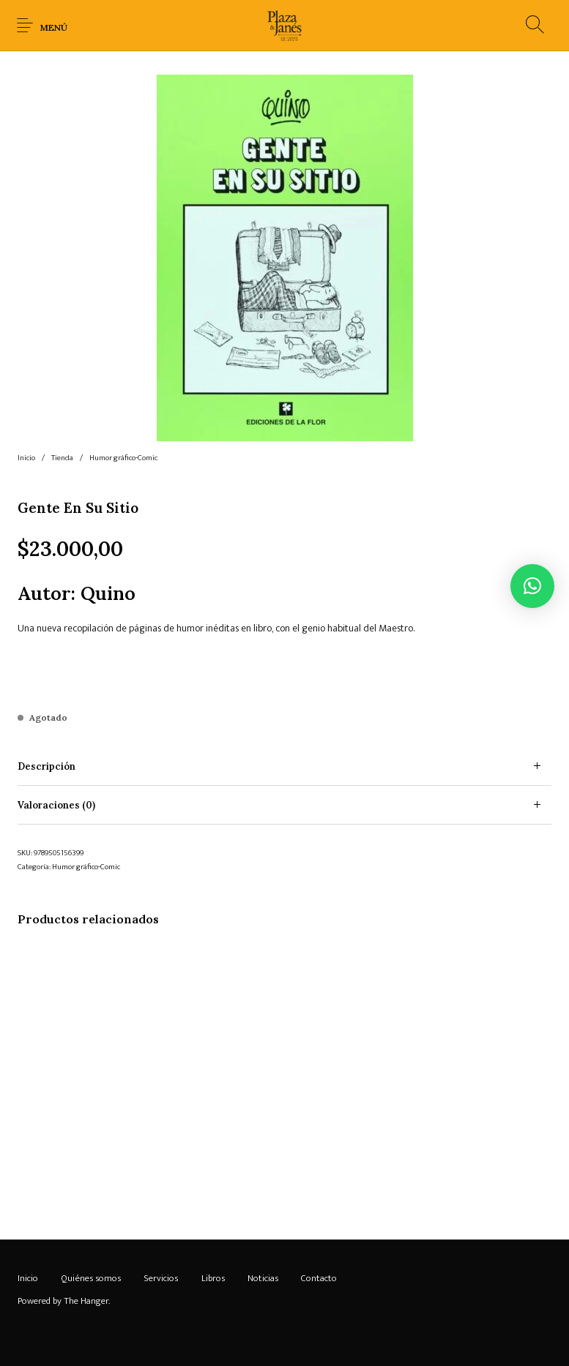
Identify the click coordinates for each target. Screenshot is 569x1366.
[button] (532, 586)
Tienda (62, 458)
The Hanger (86, 1301)
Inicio (26, 458)
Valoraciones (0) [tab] (56, 805)
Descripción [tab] (46, 766)
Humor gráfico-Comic (123, 458)
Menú (53, 27)
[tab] (284, 766)
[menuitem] (27, 1278)
